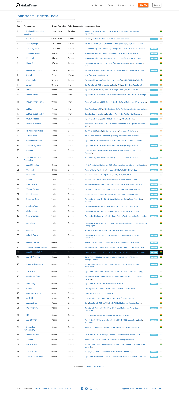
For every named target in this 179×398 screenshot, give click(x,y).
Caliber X (30, 288)
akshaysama (31, 211)
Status (153, 388)
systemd (141, 124)
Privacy (46, 388)
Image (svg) (126, 145)
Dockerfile (125, 39)
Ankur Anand (31, 344)
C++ (86, 114)
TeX (121, 170)
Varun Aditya (31, 352)
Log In (157, 5)
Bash (104, 31)
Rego (102, 44)
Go (100, 39)
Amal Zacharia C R (34, 252)
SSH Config (101, 293)
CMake (107, 288)
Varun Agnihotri (32, 48)
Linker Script (128, 352)
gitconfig (114, 136)
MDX (96, 90)
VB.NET (139, 276)
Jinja (130, 44)
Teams (111, 5)
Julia (137, 242)
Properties (89, 202)
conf (124, 85)
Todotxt (139, 141)
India (54, 16)
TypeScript (89, 34)
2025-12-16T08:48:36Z (95, 366)
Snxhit (29, 75)
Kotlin (113, 119)
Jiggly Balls (31, 80)
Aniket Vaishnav (33, 257)
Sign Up (143, 5)
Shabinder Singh (33, 199)
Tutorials (68, 388)
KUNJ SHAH (31, 184)
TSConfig (143, 356)
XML (120, 315)
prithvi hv (30, 298)
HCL (113, 298)
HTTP (99, 145)
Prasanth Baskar (33, 124)
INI (134, 80)
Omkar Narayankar (34, 70)
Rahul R (29, 63)
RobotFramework (119, 124)
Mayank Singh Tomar (35, 102)
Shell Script (141, 344)
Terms (37, 388)
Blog (61, 388)
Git (126, 90)
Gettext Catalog (98, 276)
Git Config (122, 58)
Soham (29, 180)
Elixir (129, 175)
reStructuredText (98, 80)
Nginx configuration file (128, 223)
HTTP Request (95, 327)
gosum (134, 124)
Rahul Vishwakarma (34, 264)
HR (27, 315)
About (54, 388)
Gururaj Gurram (32, 242)
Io (122, 327)
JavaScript (89, 31)
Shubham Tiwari (33, 53)
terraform (127, 136)
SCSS (101, 223)
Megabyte (30, 58)
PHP (86, 315)
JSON (109, 31)
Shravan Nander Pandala (36, 247)
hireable (154, 39)
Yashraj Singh (32, 44)
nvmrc (135, 165)
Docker (136, 31)
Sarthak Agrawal (33, 145)
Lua (115, 340)
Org (125, 327)
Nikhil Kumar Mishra (34, 131)
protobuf (91, 264)
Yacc (121, 48)
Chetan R (30, 170)
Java (120, 175)
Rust (125, 53)
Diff (120, 298)
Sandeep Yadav (32, 206)
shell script (141, 109)
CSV (107, 95)
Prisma (121, 90)
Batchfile (139, 80)
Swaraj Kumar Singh (34, 356)
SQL (111, 70)
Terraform (110, 114)
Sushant (30, 150)
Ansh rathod (31, 303)
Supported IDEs (127, 388)
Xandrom (30, 340)
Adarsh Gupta (32, 235)
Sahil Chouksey (32, 216)
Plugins (122, 5)
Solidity (88, 53)
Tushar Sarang (32, 189)
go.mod (136, 264)
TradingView (116, 327)
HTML (114, 31)
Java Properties (135, 199)
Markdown (128, 31)
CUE (115, 194)
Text (135, 53)
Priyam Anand (32, 95)
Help (160, 388)
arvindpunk (31, 175)
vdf (126, 230)
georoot (29, 230)
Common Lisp (92, 48)
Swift (111, 303)
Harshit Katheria (33, 335)
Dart (100, 48)
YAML (113, 39)
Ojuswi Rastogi (32, 119)
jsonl (129, 194)
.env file (100, 199)
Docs (131, 5)
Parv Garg (30, 284)
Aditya (29, 109)
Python (120, 31)
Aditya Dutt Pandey (35, 114)
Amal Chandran (32, 165)
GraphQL (124, 63)
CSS (116, 70)
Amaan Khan (31, 136)
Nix (117, 298)
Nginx (93, 226)
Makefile (43, 16)
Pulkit (28, 90)
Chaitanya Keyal (33, 276)
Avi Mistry (30, 223)
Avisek (29, 85)
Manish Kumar (32, 194)
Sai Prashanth (32, 39)
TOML (133, 48)
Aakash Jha (31, 272)
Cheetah (128, 150)
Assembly (106, 352)
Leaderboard (25, 16)
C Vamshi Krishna (33, 293)
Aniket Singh (31, 320)
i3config (100, 75)
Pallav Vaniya (32, 308)
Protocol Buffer (111, 44)
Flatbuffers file (103, 344)
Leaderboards (97, 5)
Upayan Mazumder (34, 141)
